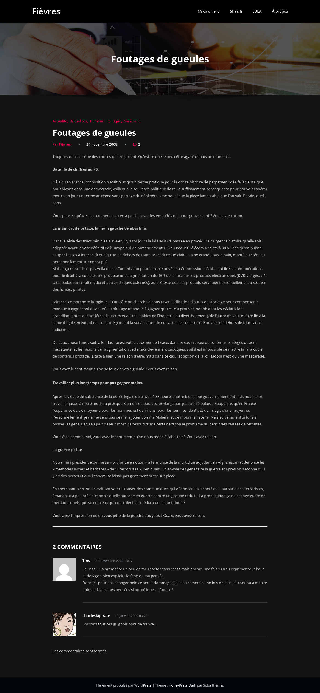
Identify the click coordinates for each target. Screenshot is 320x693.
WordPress (143, 685)
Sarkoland (132, 121)
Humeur (96, 121)
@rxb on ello (209, 11)
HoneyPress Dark (182, 685)
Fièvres (46, 11)
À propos (280, 11)
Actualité (60, 121)
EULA (257, 11)
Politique (114, 121)
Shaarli (236, 11)
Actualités (78, 121)
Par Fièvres (62, 144)
